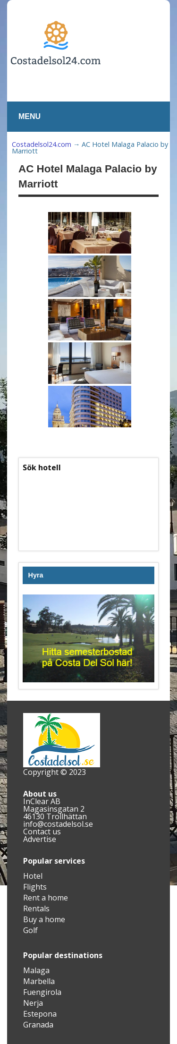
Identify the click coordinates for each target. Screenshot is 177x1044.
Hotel (32, 876)
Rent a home (45, 897)
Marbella (39, 981)
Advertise (39, 839)
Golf (30, 930)
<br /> (88, 508)
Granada (38, 1024)
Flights (35, 887)
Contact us (42, 831)
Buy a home (44, 919)
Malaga (36, 970)
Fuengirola (42, 992)
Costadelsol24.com (41, 144)
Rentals (36, 908)
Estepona (40, 1014)
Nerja (33, 1003)
